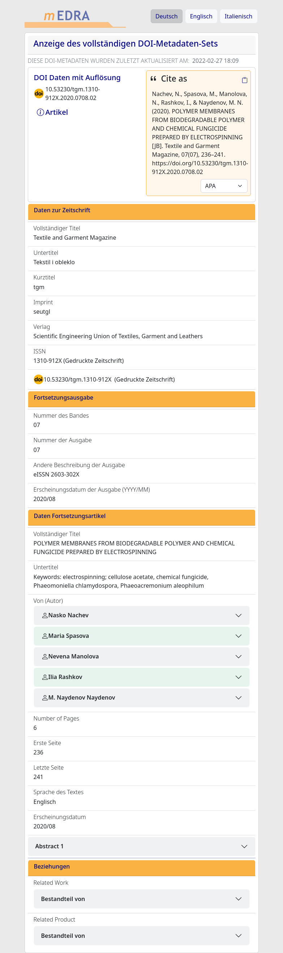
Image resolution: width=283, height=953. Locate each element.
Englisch (201, 16)
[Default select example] (224, 186)
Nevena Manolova (70, 656)
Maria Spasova (65, 636)
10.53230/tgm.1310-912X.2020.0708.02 (73, 93)
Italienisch (239, 16)
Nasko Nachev (65, 615)
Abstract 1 (49, 846)
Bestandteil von (63, 899)
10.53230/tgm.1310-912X (78, 379)
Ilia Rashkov (61, 677)
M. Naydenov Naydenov (78, 697)
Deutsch (166, 16)
